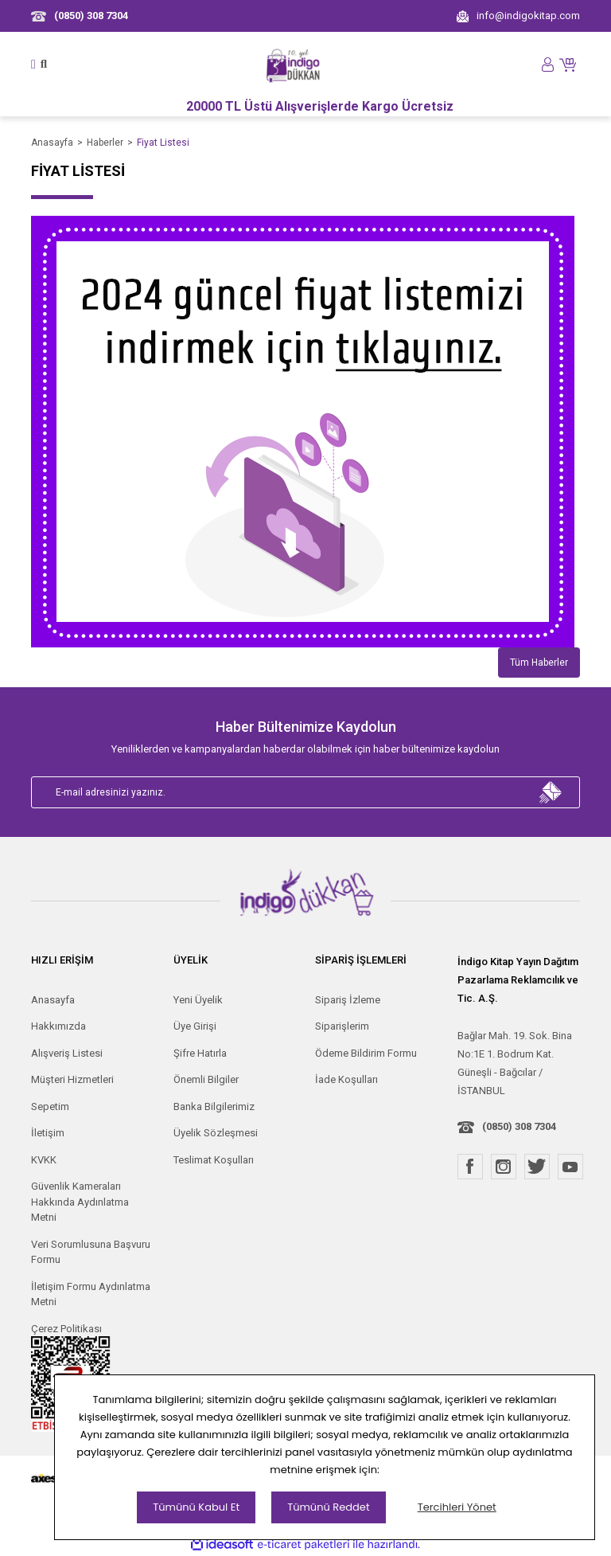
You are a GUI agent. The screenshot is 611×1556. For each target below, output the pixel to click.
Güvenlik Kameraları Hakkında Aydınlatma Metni (80, 1201)
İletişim (47, 1133)
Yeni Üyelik (198, 1000)
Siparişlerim (342, 1026)
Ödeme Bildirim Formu (366, 1053)
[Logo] (293, 64)
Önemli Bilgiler (206, 1079)
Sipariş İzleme (347, 1000)
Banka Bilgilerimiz (214, 1106)
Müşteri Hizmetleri (72, 1079)
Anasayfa (53, 1000)
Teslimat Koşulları (213, 1160)
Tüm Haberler (539, 662)
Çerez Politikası (66, 1329)
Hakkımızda (58, 1026)
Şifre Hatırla (200, 1053)
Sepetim (50, 1106)
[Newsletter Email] (305, 792)
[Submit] (550, 792)
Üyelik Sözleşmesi (215, 1133)
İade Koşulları (346, 1079)
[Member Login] (547, 64)
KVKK (43, 1160)
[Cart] (569, 64)
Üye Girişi (194, 1026)
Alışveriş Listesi (67, 1053)
